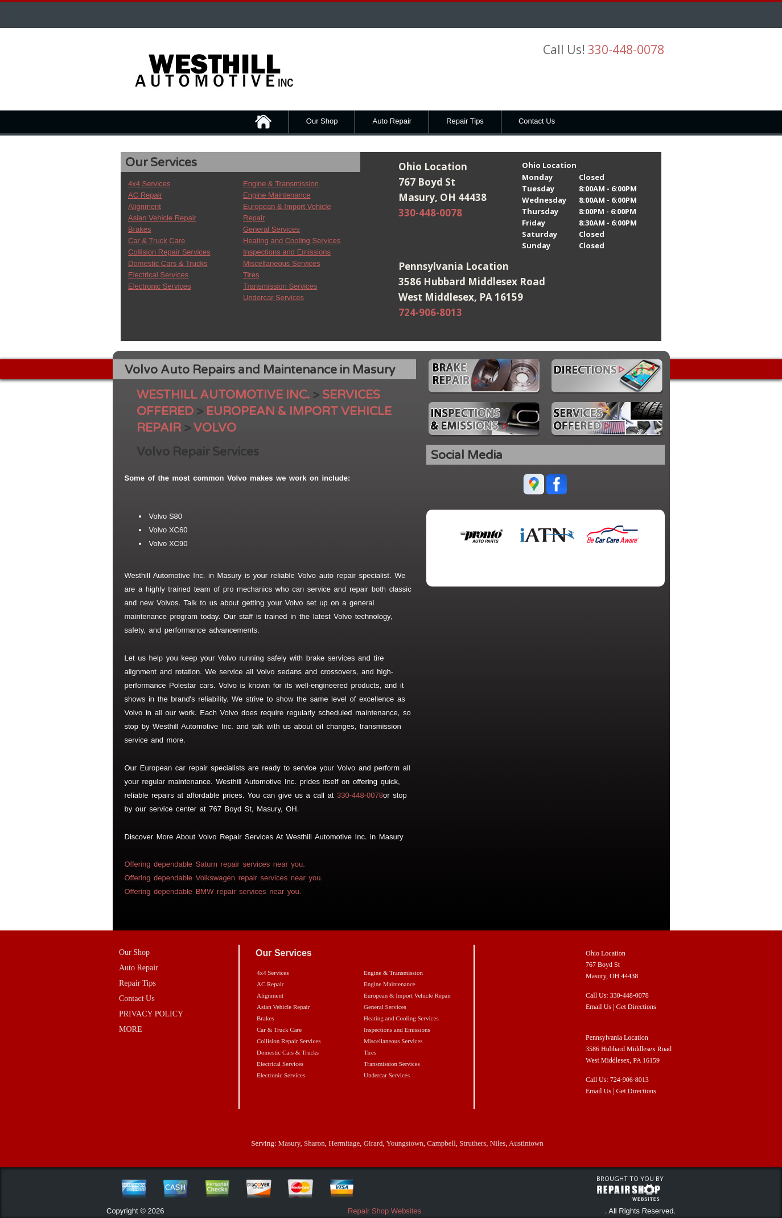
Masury (289, 1143)
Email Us (598, 1007)
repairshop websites (628, 1192)
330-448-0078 (626, 50)
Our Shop (322, 121)
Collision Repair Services (169, 252)
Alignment (144, 206)
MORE (130, 1029)
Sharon (314, 1143)
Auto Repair (391, 121)
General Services (271, 229)
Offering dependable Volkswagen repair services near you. (224, 877)
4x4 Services (149, 183)
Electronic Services (159, 286)
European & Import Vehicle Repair (407, 995)
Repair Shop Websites (384, 1211)
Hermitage (344, 1143)
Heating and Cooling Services (291, 240)
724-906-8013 (430, 312)
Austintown (526, 1143)
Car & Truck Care (156, 240)
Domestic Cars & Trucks (167, 263)
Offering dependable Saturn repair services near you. (215, 864)
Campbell (441, 1143)
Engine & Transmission (281, 183)
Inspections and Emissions (287, 252)
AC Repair (145, 195)
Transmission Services (280, 286)
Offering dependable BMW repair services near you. (213, 891)
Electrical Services (158, 274)
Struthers (472, 1143)
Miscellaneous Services (281, 263)
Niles (497, 1143)
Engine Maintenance (277, 195)
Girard (373, 1143)
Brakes (139, 229)
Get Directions (636, 1007)
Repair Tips (465, 121)
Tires (251, 274)
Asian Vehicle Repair (162, 218)
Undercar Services (273, 297)
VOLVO (215, 428)
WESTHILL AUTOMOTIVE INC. (223, 395)
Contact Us (536, 121)
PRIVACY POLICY (151, 1014)
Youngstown (404, 1143)
